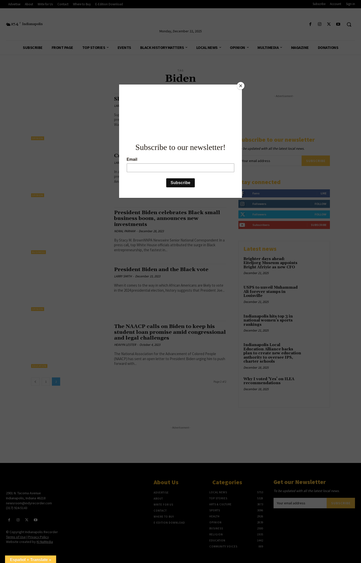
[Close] (240, 86)
